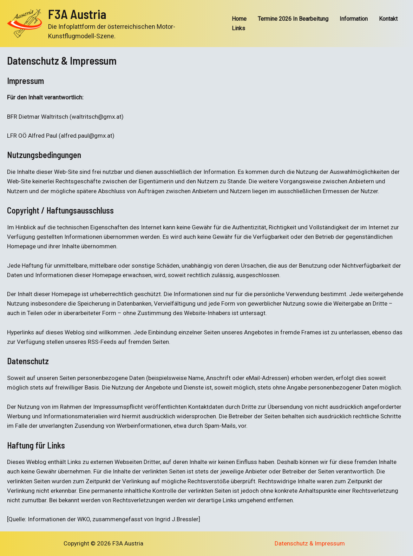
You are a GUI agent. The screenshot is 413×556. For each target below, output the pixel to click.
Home (239, 18)
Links (238, 28)
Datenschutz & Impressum (310, 543)
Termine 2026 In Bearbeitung (293, 18)
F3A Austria (77, 13)
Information (354, 18)
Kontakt (388, 18)
